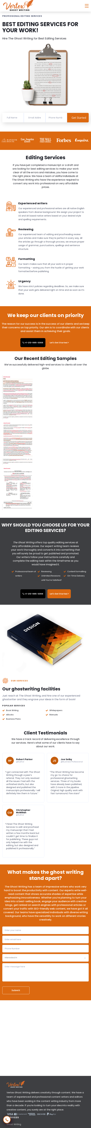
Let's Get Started (59, 342)
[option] (9, 140)
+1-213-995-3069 (33, 342)
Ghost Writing (14, 1124)
